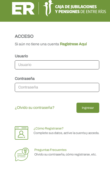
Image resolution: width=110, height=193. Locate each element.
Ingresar (88, 108)
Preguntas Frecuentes (50, 149)
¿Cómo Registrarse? (49, 128)
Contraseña (25, 79)
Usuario (21, 56)
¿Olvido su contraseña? (34, 108)
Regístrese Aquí (73, 44)
